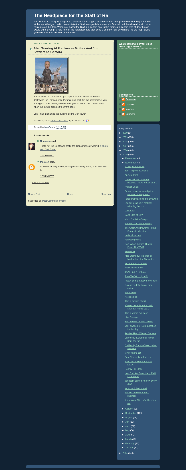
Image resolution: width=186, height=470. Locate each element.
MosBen (44, 162)
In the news (131, 292)
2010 (125, 133)
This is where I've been (136, 313)
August (129, 417)
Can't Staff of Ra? (134, 215)
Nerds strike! (131, 297)
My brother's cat (133, 353)
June (128, 426)
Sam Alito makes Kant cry (138, 357)
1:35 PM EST (47, 176)
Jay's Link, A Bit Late (135, 272)
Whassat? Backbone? (136, 388)
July (127, 422)
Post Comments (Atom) (54, 201)
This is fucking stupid (135, 301)
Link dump (130, 210)
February (130, 443)
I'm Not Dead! (132, 187)
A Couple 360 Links (135, 166)
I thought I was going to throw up (141, 199)
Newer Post (34, 194)
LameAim (130, 104)
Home (70, 194)
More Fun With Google (136, 219)
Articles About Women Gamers (140, 333)
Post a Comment (40, 182)
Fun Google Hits (133, 239)
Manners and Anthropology (138, 223)
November (131, 162)
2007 (125, 146)
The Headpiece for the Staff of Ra (71, 15)
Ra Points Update (134, 267)
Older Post (105, 194)
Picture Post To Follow (136, 263)
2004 (125, 453)
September (131, 413)
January (129, 447)
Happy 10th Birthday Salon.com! (141, 280)
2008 (125, 141)
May (127, 430)
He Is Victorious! (133, 235)
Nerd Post (130, 251)
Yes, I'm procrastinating (136, 170)
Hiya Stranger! (132, 317)
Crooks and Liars (59, 120)
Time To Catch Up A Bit (136, 276)
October (129, 409)
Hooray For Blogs (134, 369)
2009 (125, 137)
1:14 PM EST (47, 155)
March (128, 439)
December (131, 158)
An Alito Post (131, 175)
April (128, 434)
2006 (125, 150)
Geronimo (131, 99)
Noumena (45, 141)
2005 (125, 154)
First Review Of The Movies (139, 321)
